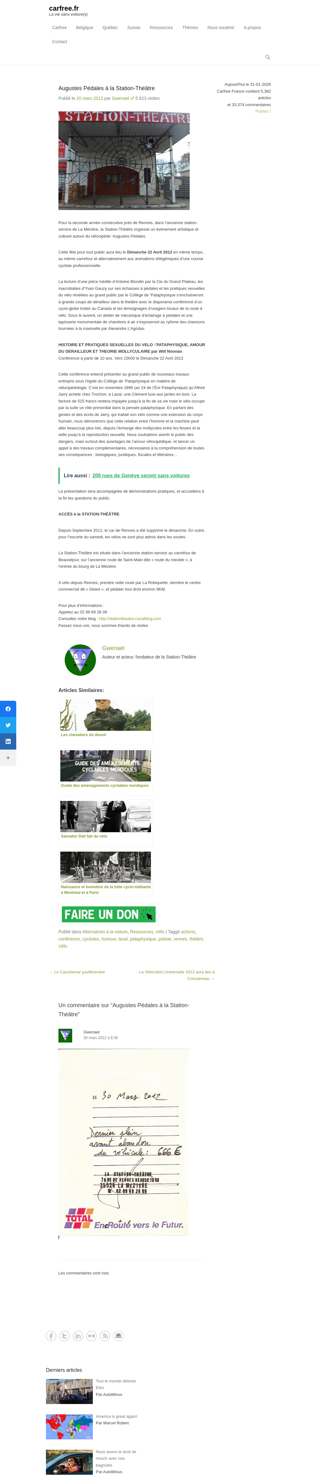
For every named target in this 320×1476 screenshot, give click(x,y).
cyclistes (90, 938)
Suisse (133, 27)
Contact (59, 41)
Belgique (84, 27)
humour (109, 938)
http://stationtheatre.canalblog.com (130, 618)
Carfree (59, 27)
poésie (164, 938)
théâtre (196, 938)
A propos (252, 27)
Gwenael (120, 98)
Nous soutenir (221, 27)
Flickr (91, 1336)
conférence (69, 938)
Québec (110, 27)
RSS (105, 1336)
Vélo (160, 931)
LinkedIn (78, 1336)
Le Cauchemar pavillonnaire (77, 972)
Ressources (161, 27)
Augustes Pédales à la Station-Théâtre (106, 88)
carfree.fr (64, 8)
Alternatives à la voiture (105, 931)
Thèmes (190, 27)
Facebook (51, 1336)
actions (188, 931)
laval (123, 938)
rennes (180, 938)
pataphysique (143, 938)
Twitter (64, 1336)
